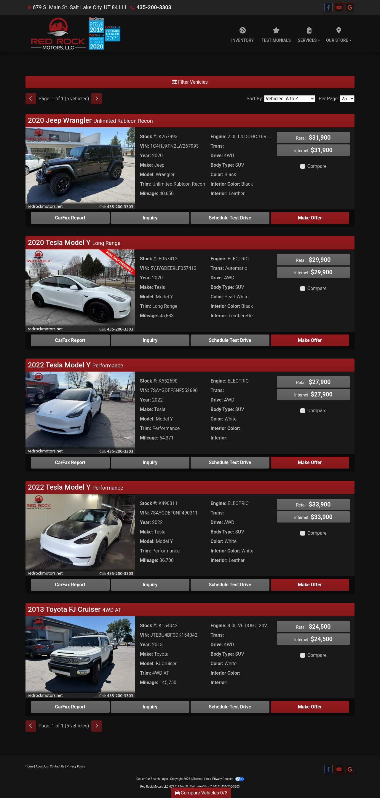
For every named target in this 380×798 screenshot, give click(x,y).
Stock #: (148, 136)
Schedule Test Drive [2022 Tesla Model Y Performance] (230, 462)
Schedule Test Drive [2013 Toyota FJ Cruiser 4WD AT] (230, 707)
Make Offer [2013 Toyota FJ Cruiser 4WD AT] (310, 707)
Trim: (145, 184)
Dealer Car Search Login (152, 779)
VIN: (144, 146)
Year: (145, 155)
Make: (146, 165)
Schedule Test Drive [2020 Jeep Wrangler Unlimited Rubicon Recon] (230, 218)
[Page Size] (347, 98)
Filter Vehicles (190, 82)
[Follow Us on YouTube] (339, 7)
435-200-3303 (154, 7)
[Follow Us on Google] (350, 7)
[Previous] (30, 98)
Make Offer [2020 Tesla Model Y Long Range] (310, 340)
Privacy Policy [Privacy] (76, 766)
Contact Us (57, 766)
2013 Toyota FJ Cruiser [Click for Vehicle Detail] (74, 609)
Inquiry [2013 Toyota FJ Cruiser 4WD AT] (150, 707)
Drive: (216, 155)
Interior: (218, 193)
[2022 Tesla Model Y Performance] (80, 412)
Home (29, 766)
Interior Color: (225, 184)
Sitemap (197, 779)
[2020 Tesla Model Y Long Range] (80, 290)
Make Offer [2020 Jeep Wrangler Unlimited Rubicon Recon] (310, 218)
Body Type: (222, 165)
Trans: (217, 146)
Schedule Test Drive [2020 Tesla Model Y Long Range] (230, 340)
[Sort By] (289, 98)
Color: (216, 174)
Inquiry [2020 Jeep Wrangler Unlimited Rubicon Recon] (150, 218)
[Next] (96, 98)
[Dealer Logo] (72, 33)
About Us (42, 766)
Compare (317, 166)
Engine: (218, 136)
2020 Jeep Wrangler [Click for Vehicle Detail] (90, 120)
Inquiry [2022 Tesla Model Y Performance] (150, 462)
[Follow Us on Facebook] (328, 7)
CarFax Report (70, 218)
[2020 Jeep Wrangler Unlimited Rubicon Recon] (80, 168)
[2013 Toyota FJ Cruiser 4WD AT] (80, 657)
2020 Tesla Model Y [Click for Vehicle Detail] (74, 242)
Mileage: (149, 193)
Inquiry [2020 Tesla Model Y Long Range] (150, 340)
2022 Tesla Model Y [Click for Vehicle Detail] (75, 365)
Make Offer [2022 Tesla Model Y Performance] (310, 462)
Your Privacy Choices (224, 779)
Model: (147, 174)
